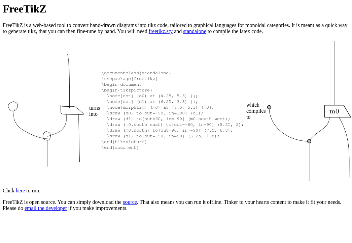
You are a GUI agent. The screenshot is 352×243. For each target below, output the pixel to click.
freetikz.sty (161, 31)
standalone (194, 31)
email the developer (46, 208)
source (130, 202)
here (20, 190)
